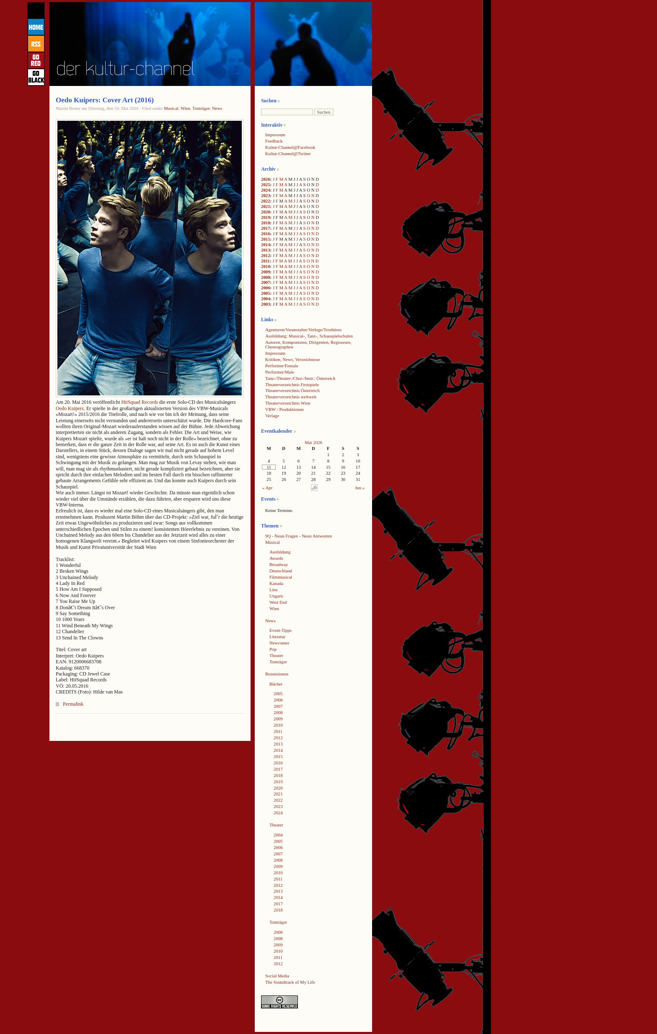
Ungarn (276, 595)
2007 (265, 282)
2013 (265, 249)
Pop (273, 649)
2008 (265, 277)
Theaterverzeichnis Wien (287, 402)
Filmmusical (280, 576)
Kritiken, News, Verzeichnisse (292, 359)
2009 (265, 271)
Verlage (272, 415)
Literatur (277, 636)
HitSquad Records (139, 402)
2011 (265, 260)
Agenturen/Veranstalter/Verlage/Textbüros (303, 329)
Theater (276, 655)
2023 (265, 195)
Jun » (360, 487)
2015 (265, 239)
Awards (276, 558)
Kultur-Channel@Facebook (290, 147)
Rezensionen (276, 673)
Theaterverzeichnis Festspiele (292, 384)
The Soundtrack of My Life (290, 982)
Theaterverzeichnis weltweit (290, 396)
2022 (265, 200)
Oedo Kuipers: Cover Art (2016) (105, 100)
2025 (265, 184)
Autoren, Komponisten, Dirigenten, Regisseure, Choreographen (308, 344)
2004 (265, 298)
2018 (265, 222)
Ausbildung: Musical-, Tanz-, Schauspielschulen (309, 335)
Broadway (278, 564)
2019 (265, 217)
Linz (273, 589)
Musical (171, 108)
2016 (265, 233)
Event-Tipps (280, 630)
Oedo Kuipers (70, 408)
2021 (265, 206)
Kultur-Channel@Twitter (288, 153)
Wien (185, 108)
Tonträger (201, 108)
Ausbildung (279, 551)
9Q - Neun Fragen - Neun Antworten (298, 535)
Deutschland (280, 570)
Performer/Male (279, 371)
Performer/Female (281, 365)
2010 (265, 266)
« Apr (267, 487)
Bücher (275, 683)
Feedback (273, 140)
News (217, 108)
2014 (265, 244)
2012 (265, 255)
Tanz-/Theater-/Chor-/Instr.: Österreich (300, 378)
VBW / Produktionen (284, 409)
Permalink (73, 704)
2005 (265, 293)
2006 (265, 287)
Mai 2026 (313, 442)
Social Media (277, 975)
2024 (265, 189)
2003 (265, 304)
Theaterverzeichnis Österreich (292, 390)
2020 (265, 211)
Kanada (276, 583)
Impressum (275, 134)
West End (278, 602)
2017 (265, 228)
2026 (265, 179)
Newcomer (279, 642)
